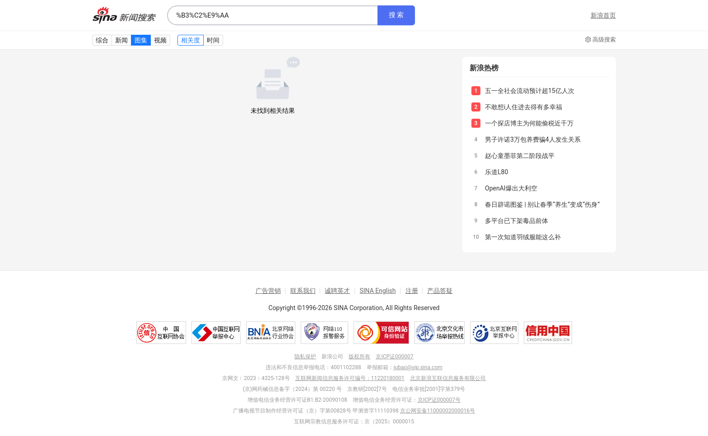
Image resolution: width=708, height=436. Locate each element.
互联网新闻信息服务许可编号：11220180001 (350, 378)
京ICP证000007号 (439, 400)
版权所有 (359, 356)
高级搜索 (600, 40)
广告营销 (268, 290)
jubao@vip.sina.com (418, 367)
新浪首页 (603, 15)
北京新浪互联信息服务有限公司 (448, 378)
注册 (411, 290)
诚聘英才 (337, 290)
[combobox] (272, 15)
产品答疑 (439, 290)
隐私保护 (305, 356)
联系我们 (303, 290)
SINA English (377, 290)
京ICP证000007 (394, 356)
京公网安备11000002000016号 (437, 411)
